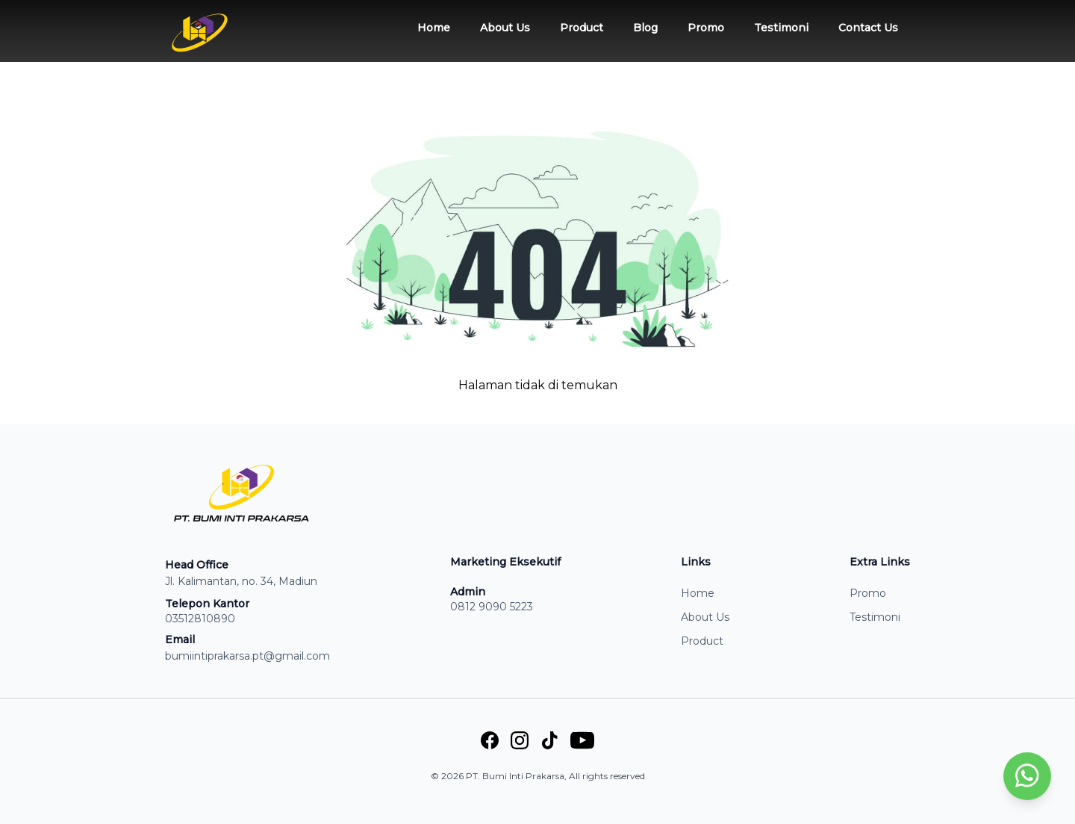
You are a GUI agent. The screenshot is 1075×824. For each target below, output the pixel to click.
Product (581, 27)
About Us (505, 27)
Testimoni (781, 27)
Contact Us (868, 27)
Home (433, 27)
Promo (706, 27)
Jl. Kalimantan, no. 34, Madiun (241, 581)
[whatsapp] (1027, 776)
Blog (645, 27)
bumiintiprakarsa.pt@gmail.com (247, 656)
